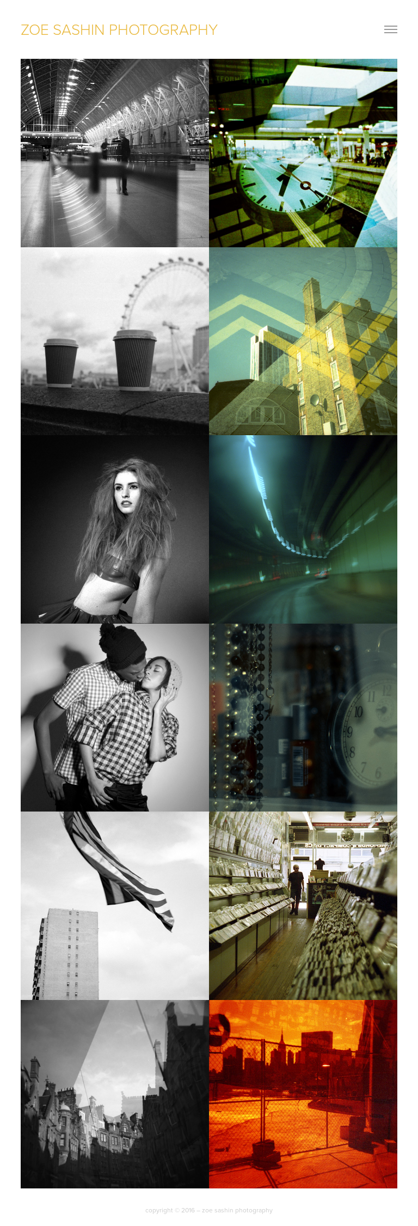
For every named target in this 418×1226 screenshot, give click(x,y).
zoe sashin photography (119, 29)
